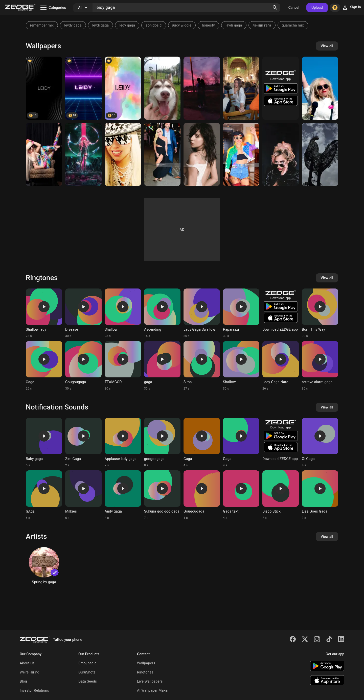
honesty (208, 25)
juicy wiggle (181, 25)
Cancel (293, 8)
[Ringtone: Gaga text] (241, 495)
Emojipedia (87, 663)
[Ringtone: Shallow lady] (44, 313)
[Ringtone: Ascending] (162, 313)
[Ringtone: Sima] (202, 366)
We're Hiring (29, 672)
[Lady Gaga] (320, 88)
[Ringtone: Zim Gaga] (83, 442)
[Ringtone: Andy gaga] (123, 495)
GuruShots (87, 672)
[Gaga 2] (280, 154)
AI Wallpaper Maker (153, 690)
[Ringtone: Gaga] (44, 366)
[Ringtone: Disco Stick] (280, 495)
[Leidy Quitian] (162, 88)
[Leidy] (44, 88)
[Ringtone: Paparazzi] (241, 313)
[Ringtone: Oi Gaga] (320, 442)
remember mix (42, 25)
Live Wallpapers (150, 681)
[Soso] (241, 88)
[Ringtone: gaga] (162, 366)
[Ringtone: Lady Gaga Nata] (280, 366)
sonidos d (154, 25)
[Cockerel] (320, 154)
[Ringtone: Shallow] (123, 313)
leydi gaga (100, 25)
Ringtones (145, 672)
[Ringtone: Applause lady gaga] (123, 442)
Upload (317, 8)
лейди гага (262, 25)
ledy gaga (127, 25)
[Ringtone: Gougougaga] (83, 366)
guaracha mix (293, 25)
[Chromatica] (83, 154)
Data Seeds (87, 681)
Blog (23, 681)
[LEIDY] (83, 88)
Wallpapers (146, 663)
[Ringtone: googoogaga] (162, 442)
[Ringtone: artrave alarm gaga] (320, 366)
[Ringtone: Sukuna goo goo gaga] (162, 495)
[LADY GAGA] (162, 154)
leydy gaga (73, 25)
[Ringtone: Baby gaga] (44, 442)
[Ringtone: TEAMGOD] (123, 366)
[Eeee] (202, 88)
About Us (27, 663)
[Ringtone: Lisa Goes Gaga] (320, 495)
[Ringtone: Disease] (83, 313)
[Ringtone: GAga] (44, 495)
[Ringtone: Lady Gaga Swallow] (202, 313)
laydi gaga (233, 25)
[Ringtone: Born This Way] (320, 313)
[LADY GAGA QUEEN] (202, 154)
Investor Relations (34, 690)
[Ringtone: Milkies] (83, 495)
